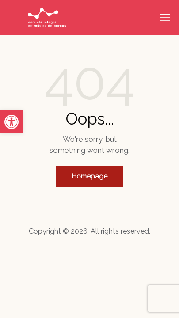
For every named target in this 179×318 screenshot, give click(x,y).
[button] (11, 121)
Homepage (89, 176)
